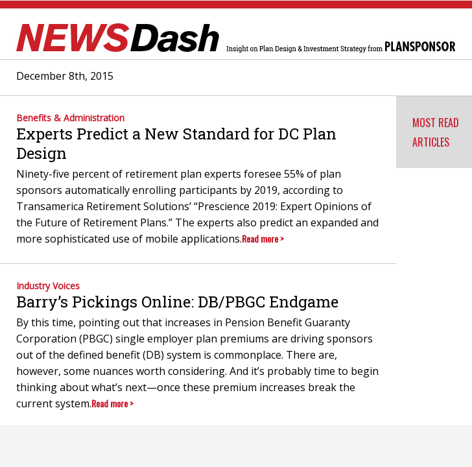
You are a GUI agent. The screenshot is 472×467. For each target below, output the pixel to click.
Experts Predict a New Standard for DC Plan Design (176, 143)
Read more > (263, 238)
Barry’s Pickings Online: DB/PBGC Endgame (177, 301)
